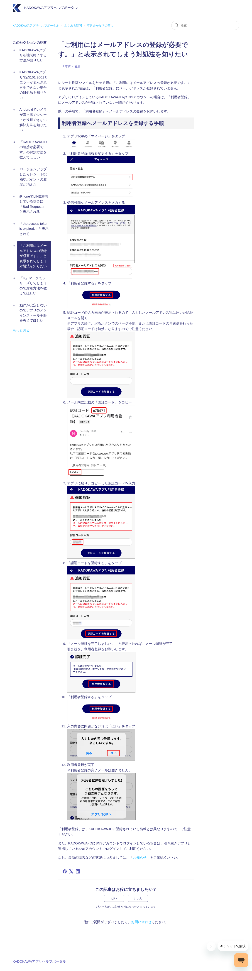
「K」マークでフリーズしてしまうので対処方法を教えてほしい (33, 285)
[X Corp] (71, 871)
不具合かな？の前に (100, 25)
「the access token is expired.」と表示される (34, 229)
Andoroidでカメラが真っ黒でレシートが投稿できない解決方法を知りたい (33, 120)
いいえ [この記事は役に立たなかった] (138, 898)
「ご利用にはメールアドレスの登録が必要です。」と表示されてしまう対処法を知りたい (33, 256)
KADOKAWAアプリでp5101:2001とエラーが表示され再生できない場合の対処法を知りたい (34, 85)
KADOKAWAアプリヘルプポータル (36, 25)
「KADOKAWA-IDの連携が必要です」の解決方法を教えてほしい (33, 149)
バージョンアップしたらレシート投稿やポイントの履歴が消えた (33, 176)
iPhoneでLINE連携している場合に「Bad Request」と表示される (34, 204)
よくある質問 (73, 25)
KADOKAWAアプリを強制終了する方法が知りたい (33, 55)
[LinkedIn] (78, 871)
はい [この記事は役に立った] (114, 898)
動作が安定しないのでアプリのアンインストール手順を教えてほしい (33, 313)
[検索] (205, 25)
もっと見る (21, 330)
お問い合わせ (141, 922)
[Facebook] (65, 871)
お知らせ (140, 857)
